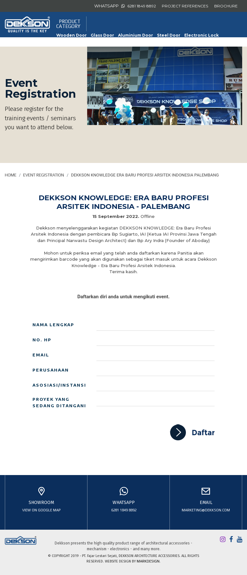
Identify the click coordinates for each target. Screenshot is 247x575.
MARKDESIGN (148, 561)
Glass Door (102, 35)
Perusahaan (50, 370)
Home (10, 175)
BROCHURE (226, 6)
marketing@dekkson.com (206, 510)
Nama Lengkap (53, 324)
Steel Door (168, 35)
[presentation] (81, 436)
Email (40, 354)
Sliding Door (163, 42)
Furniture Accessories (80, 42)
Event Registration (43, 175)
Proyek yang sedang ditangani (59, 402)
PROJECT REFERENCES (185, 6)
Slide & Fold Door (127, 42)
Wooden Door (71, 35)
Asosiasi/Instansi (59, 385)
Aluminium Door (135, 35)
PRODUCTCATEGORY (68, 24)
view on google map (41, 510)
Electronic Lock (201, 35)
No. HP (41, 339)
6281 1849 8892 (141, 6)
